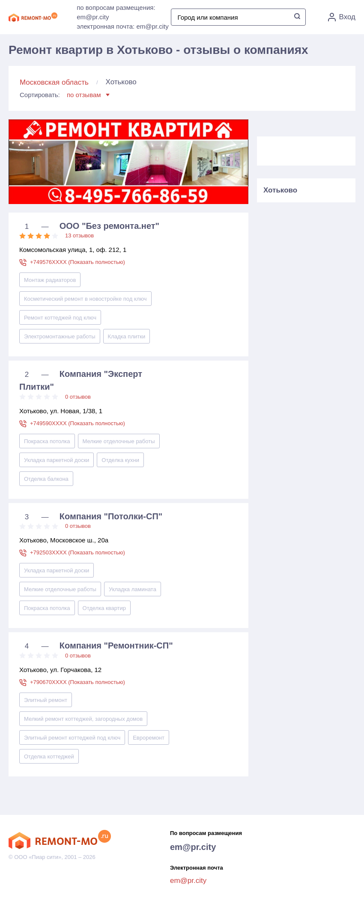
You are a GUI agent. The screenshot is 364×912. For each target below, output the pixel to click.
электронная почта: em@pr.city (122, 26)
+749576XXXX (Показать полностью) (77, 262)
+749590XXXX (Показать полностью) (77, 423)
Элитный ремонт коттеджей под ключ (72, 737)
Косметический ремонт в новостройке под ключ (85, 299)
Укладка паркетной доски (56, 460)
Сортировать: (65, 94)
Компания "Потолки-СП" (111, 516)
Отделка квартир (104, 608)
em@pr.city (193, 847)
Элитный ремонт (45, 700)
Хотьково (280, 190)
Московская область (54, 82)
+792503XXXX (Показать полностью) (77, 552)
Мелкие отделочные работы (119, 441)
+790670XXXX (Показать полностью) (77, 682)
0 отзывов (78, 397)
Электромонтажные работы (59, 336)
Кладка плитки (127, 336)
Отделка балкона (46, 479)
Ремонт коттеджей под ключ (60, 317)
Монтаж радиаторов (50, 280)
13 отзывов (79, 235)
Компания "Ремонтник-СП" (116, 645)
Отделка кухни (120, 460)
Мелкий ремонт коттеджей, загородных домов (83, 719)
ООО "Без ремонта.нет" (109, 226)
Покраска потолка (47, 441)
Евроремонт (148, 737)
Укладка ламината (132, 589)
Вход (341, 17)
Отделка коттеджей (49, 756)
